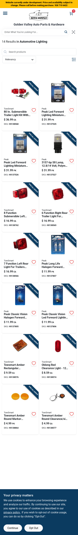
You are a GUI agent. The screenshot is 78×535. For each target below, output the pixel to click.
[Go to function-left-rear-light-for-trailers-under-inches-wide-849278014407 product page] (20, 258)
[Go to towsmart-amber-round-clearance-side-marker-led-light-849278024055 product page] (58, 410)
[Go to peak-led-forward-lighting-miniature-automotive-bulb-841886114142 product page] (20, 156)
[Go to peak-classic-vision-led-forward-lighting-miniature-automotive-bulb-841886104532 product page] (58, 308)
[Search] (66, 32)
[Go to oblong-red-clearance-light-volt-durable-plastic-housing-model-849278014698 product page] (58, 359)
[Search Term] (35, 32)
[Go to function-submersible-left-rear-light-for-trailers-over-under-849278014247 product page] (20, 207)
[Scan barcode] (73, 32)
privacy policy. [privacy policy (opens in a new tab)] (12, 512)
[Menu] (5, 13)
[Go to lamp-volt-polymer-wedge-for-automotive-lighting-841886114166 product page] (58, 156)
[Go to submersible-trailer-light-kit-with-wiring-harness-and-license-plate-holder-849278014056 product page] (20, 106)
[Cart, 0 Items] (71, 13)
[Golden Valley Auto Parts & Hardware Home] (39, 15)
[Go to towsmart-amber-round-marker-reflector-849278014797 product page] (20, 410)
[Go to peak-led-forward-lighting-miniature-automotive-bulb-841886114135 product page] (58, 106)
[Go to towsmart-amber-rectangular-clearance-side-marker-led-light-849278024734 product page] (20, 359)
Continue (12, 528)
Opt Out (33, 528)
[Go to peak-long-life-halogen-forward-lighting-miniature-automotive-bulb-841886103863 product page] (58, 258)
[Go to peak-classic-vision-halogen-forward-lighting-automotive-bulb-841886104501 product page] (20, 308)
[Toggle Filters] (74, 59)
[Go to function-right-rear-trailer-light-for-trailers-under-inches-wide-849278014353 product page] (58, 207)
